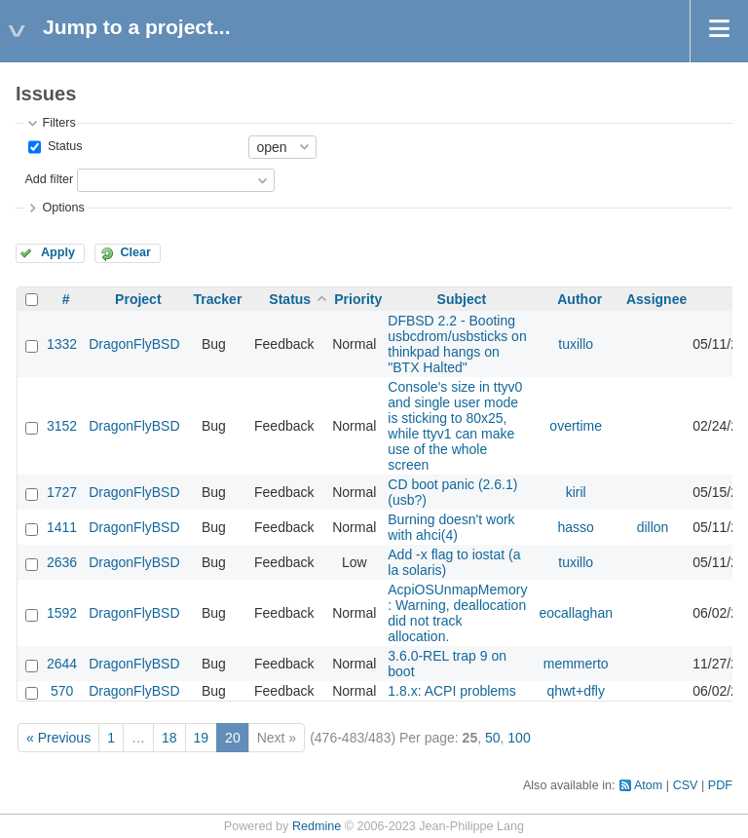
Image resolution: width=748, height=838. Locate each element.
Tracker (218, 299)
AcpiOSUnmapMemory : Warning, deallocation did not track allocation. (457, 613)
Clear (135, 252)
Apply (58, 252)
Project (138, 299)
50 (493, 737)
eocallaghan (576, 613)
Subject (462, 299)
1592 (62, 613)
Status (63, 146)
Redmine (316, 826)
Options (63, 207)
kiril (576, 492)
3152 (62, 426)
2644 (62, 663)
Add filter (48, 179)
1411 (62, 527)
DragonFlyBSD (134, 344)
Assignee (656, 299)
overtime (575, 426)
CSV (685, 785)
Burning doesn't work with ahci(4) (451, 527)
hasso (576, 527)
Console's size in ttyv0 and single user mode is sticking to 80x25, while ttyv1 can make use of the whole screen (455, 426)
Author (579, 299)
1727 (62, 492)
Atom (648, 785)
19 (201, 737)
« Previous (58, 737)
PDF (720, 785)
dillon (653, 527)
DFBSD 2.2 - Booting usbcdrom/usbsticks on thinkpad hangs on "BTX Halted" (457, 344)
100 (518, 737)
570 (62, 691)
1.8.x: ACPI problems (452, 691)
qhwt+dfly (575, 691)
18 (169, 737)
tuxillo (575, 344)
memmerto (576, 663)
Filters (58, 123)
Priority (358, 299)
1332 (62, 344)
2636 (62, 562)
